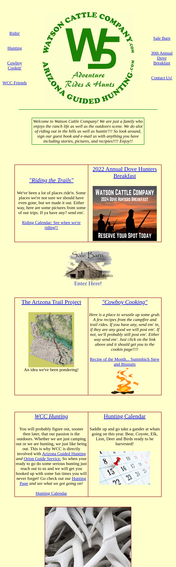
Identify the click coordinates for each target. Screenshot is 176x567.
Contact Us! (161, 77)
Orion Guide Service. (42, 458)
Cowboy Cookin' (14, 65)
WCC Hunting (51, 416)
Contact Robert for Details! (88, 526)
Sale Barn (161, 38)
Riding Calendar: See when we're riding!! (51, 225)
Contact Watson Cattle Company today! (88, 558)
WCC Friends (15, 82)
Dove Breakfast (161, 60)
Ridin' (14, 33)
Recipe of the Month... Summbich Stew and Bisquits (125, 362)
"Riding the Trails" (51, 180)
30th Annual (162, 53)
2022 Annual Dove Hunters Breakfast (124, 172)
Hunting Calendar (51, 493)
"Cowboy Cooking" (124, 302)
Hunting (15, 48)
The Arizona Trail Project (51, 302)
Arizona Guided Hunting (64, 453)
